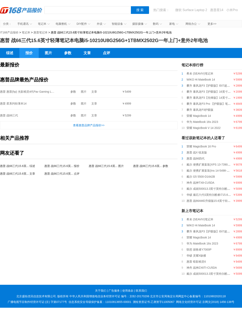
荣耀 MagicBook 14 (199, 115)
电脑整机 (63, 23)
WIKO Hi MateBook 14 (201, 79)
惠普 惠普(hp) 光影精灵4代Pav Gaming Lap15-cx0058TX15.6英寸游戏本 (45, 91)
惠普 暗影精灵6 (196, 261)
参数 (67, 53)
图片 (48, 53)
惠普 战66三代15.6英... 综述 (17, 166)
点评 (106, 53)
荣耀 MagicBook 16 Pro (201, 146)
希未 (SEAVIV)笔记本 (200, 73)
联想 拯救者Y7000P (199, 249)
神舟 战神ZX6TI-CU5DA (202, 267)
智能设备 (119, 23)
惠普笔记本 (40, 32)
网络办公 (193, 23)
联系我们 (141, 290)
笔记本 (44, 23)
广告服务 (114, 290)
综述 (9, 53)
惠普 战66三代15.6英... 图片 (106, 166)
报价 (29, 53)
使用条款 (128, 290)
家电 (173, 23)
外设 (101, 23)
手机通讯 (24, 23)
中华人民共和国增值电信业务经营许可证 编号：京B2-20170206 (109, 296)
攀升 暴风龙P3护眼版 (200, 109)
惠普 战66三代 (9, 115)
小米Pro (232, 10)
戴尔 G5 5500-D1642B (201, 176)
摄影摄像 (139, 23)
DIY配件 (83, 23)
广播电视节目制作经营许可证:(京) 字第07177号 (37, 301)
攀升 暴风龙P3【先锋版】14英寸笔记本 (211, 97)
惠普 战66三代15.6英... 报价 (61, 166)
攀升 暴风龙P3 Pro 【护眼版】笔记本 (210, 103)
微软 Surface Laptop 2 (191, 10)
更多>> (212, 23)
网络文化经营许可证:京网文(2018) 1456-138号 (205, 301)
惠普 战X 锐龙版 (197, 152)
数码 (157, 23)
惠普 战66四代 (195, 158)
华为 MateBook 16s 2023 (202, 121)
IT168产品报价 (21, 13)
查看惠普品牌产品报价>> (88, 125)
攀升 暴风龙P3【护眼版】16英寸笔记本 (211, 91)
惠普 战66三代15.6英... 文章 (17, 173)
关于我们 (100, 290)
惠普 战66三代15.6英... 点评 (61, 173)
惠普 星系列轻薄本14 (13, 103)
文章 (87, 53)
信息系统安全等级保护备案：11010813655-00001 (100, 301)
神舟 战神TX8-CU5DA (200, 182)
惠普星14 (216, 10)
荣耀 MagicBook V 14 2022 (204, 127)
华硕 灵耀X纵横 (196, 255)
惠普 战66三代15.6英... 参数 (150, 166)
